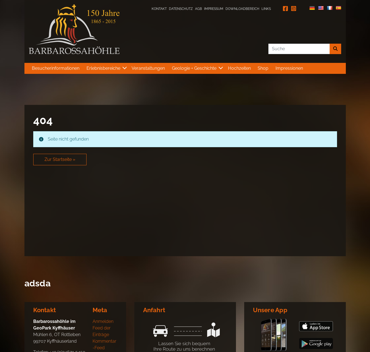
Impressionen (289, 68)
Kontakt (159, 9)
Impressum (213, 9)
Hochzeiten (239, 68)
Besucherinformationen (55, 68)
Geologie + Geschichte (194, 68)
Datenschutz (181, 9)
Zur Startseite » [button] (59, 159)
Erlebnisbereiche (103, 68)
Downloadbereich (242, 9)
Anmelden (103, 321)
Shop (263, 68)
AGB (198, 9)
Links (266, 9)
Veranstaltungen (148, 68)
